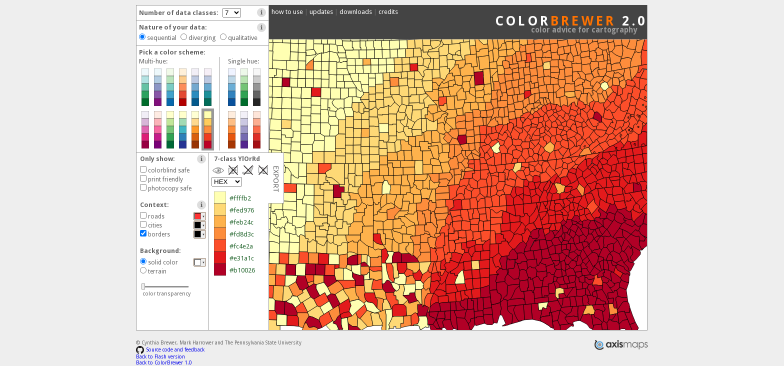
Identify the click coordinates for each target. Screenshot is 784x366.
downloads (356, 12)
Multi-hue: (153, 61)
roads (156, 216)
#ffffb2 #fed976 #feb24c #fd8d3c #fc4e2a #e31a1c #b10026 (254, 235)
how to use (287, 12)
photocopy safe (170, 188)
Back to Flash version (160, 357)
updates (321, 12)
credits (388, 12)
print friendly (165, 179)
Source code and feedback (170, 349)
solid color (163, 262)
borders (159, 234)
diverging (202, 38)
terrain (157, 271)
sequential (161, 38)
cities (155, 225)
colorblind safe (169, 170)
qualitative (243, 38)
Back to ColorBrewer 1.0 (164, 363)
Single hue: (243, 61)
